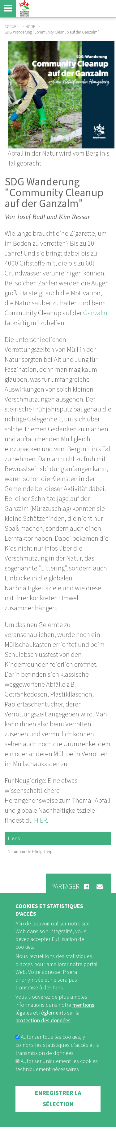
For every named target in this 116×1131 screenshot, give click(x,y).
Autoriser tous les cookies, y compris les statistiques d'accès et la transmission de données (57, 1057)
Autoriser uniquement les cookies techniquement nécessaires (56, 1077)
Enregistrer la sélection (58, 1110)
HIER (40, 820)
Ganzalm (95, 313)
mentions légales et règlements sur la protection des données (54, 1024)
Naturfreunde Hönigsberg (30, 852)
